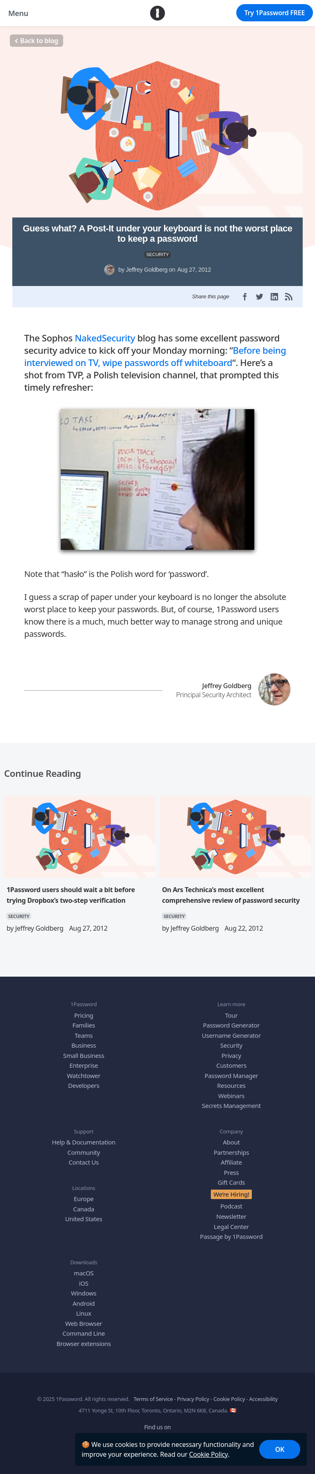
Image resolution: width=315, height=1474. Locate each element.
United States (83, 1215)
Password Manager (231, 1072)
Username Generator (231, 1032)
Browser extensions (84, 1340)
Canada (83, 1205)
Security (231, 1041)
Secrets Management (231, 1102)
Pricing (84, 1011)
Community (83, 1148)
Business (83, 1041)
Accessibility (263, 1395)
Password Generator (231, 1021)
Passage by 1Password (231, 1233)
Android (84, 1299)
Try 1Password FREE (274, 12)
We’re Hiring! (231, 1190)
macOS (84, 1269)
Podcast (231, 1203)
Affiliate (231, 1159)
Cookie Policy (208, 1454)
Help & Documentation (83, 1139)
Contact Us (83, 1159)
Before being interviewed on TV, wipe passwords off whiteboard (155, 352)
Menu (18, 13)
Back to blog (36, 40)
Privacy (231, 1052)
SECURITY (157, 254)
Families (83, 1021)
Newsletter (231, 1212)
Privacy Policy (193, 1395)
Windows (83, 1289)
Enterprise (83, 1061)
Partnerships (231, 1148)
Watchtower (83, 1072)
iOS (84, 1279)
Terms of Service (153, 1395)
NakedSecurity (105, 334)
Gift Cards (231, 1179)
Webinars (231, 1092)
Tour (231, 1011)
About (231, 1139)
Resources (231, 1082)
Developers (83, 1082)
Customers (231, 1061)
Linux (83, 1309)
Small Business (83, 1052)
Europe (84, 1195)
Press (231, 1169)
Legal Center (231, 1223)
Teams (84, 1032)
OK (279, 1449)
